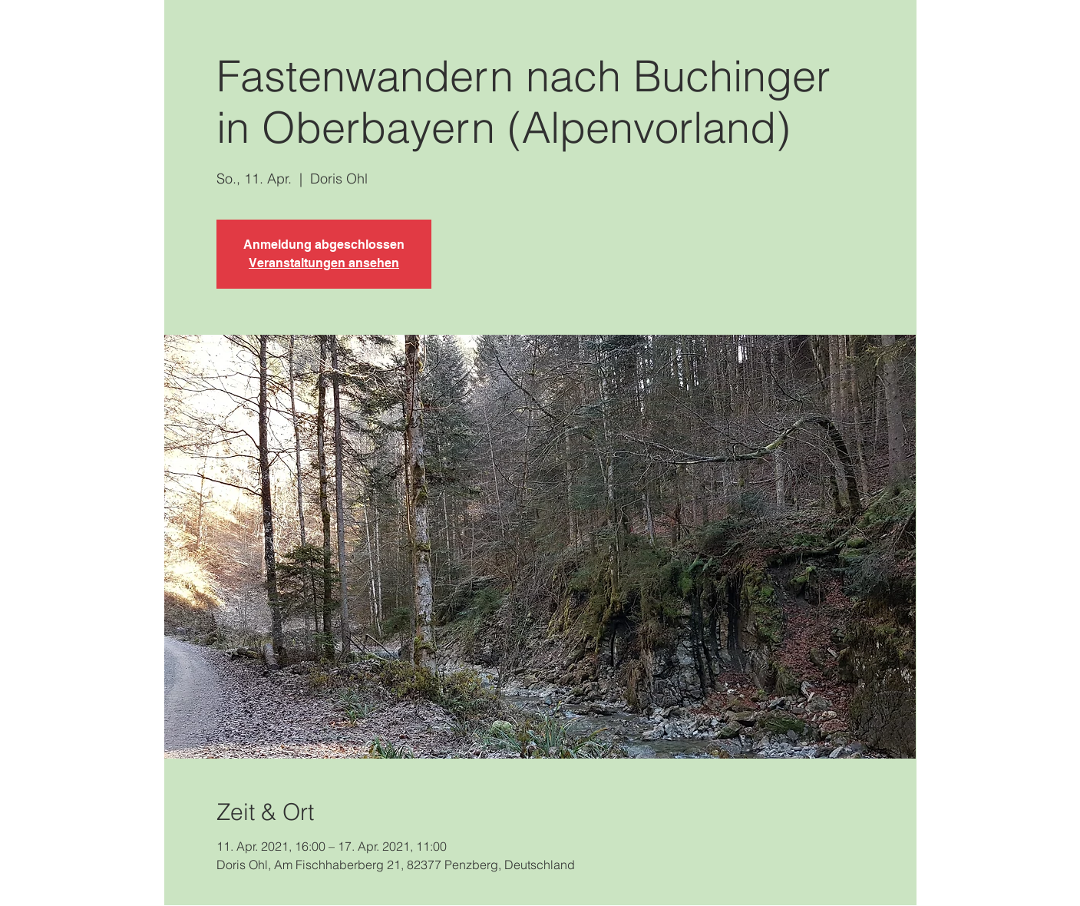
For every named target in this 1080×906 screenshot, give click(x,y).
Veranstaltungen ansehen (324, 263)
